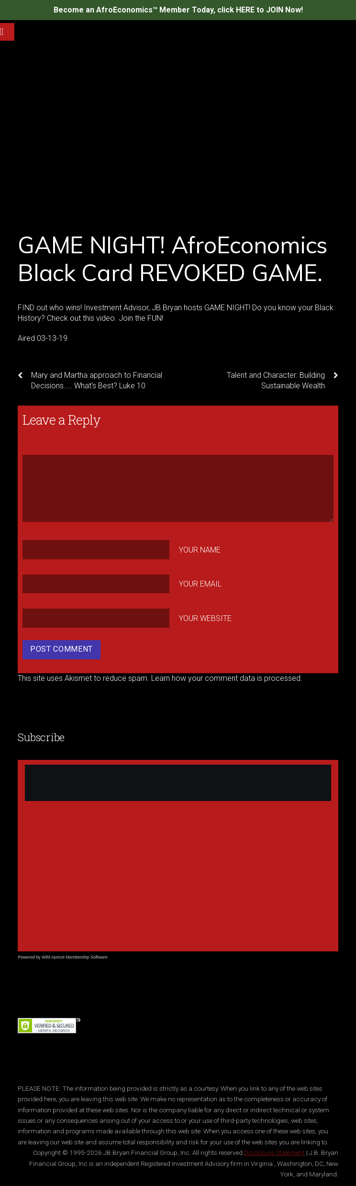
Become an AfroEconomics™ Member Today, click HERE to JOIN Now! (178, 9)
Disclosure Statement (274, 1152)
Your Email (200, 583)
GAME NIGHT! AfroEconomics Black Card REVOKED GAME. (172, 258)
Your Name (200, 549)
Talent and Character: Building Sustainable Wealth (282, 380)
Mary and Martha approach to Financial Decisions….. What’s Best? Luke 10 (90, 380)
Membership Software (87, 957)
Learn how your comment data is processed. (226, 678)
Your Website (205, 618)
